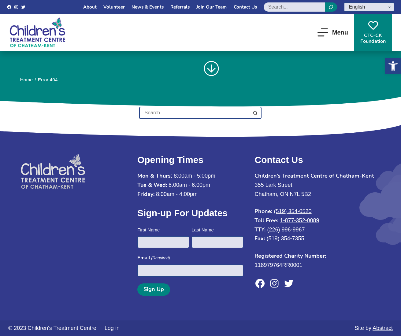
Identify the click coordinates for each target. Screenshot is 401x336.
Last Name (202, 229)
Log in (112, 328)
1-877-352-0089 (299, 220)
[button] (393, 66)
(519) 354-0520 (293, 211)
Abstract (383, 328)
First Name (148, 229)
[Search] (331, 7)
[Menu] (332, 32)
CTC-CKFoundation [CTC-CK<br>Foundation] (373, 32)
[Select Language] (369, 7)
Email (153, 257)
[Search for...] (194, 113)
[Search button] (255, 113)
